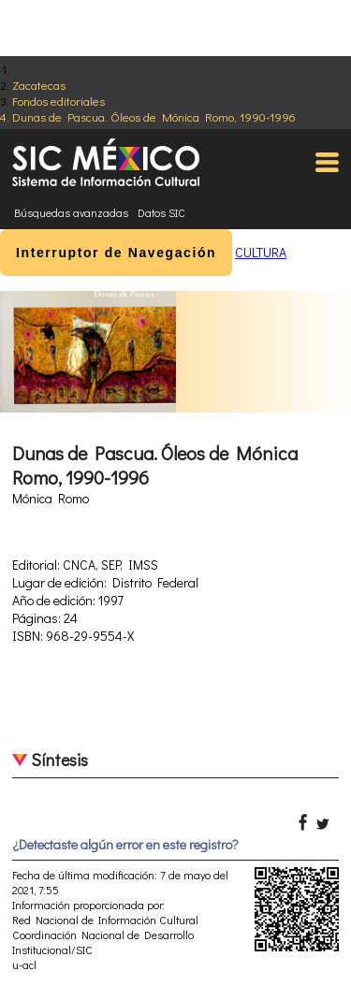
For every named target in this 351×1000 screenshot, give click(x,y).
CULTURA (260, 252)
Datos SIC (161, 212)
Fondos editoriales (58, 101)
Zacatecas (39, 85)
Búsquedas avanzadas (71, 212)
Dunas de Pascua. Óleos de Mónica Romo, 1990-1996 (154, 116)
